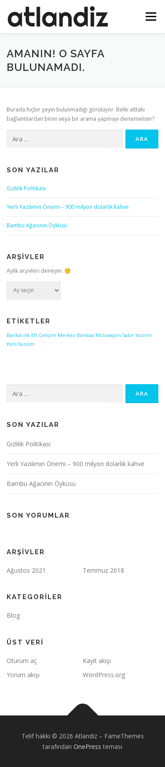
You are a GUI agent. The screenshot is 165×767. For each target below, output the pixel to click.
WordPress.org (104, 675)
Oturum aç (22, 660)
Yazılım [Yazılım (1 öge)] (144, 335)
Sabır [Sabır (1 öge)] (128, 335)
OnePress (87, 746)
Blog (13, 615)
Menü (150, 16)
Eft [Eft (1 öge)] (34, 335)
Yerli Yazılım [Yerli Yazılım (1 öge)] (20, 344)
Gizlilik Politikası (26, 188)
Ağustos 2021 (26, 570)
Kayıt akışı (97, 660)
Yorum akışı (23, 675)
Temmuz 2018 (103, 570)
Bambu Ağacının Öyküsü (37, 225)
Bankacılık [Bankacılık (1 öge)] (18, 335)
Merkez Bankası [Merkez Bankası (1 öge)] (76, 335)
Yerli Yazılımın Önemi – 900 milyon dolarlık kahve (68, 207)
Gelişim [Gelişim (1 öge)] (47, 335)
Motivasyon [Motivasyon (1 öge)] (108, 335)
